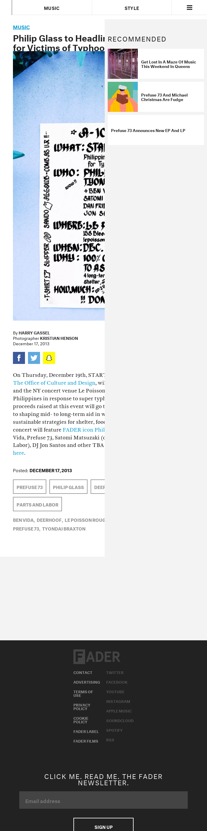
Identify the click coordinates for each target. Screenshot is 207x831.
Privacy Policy (81, 706)
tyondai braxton (63, 528)
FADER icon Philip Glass (93, 430)
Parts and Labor (37, 504)
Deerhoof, (50, 519)
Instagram (118, 701)
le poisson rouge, (87, 519)
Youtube (115, 691)
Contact (82, 672)
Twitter (115, 672)
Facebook (117, 682)
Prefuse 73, (26, 528)
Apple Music (119, 710)
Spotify (114, 730)
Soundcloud (120, 720)
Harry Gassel (34, 332)
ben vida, (24, 519)
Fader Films (85, 740)
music (21, 26)
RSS (110, 739)
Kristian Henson (59, 337)
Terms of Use (83, 693)
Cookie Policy (80, 719)
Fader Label (86, 731)
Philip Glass (68, 486)
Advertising (86, 682)
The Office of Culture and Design (54, 383)
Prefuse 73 (30, 486)
